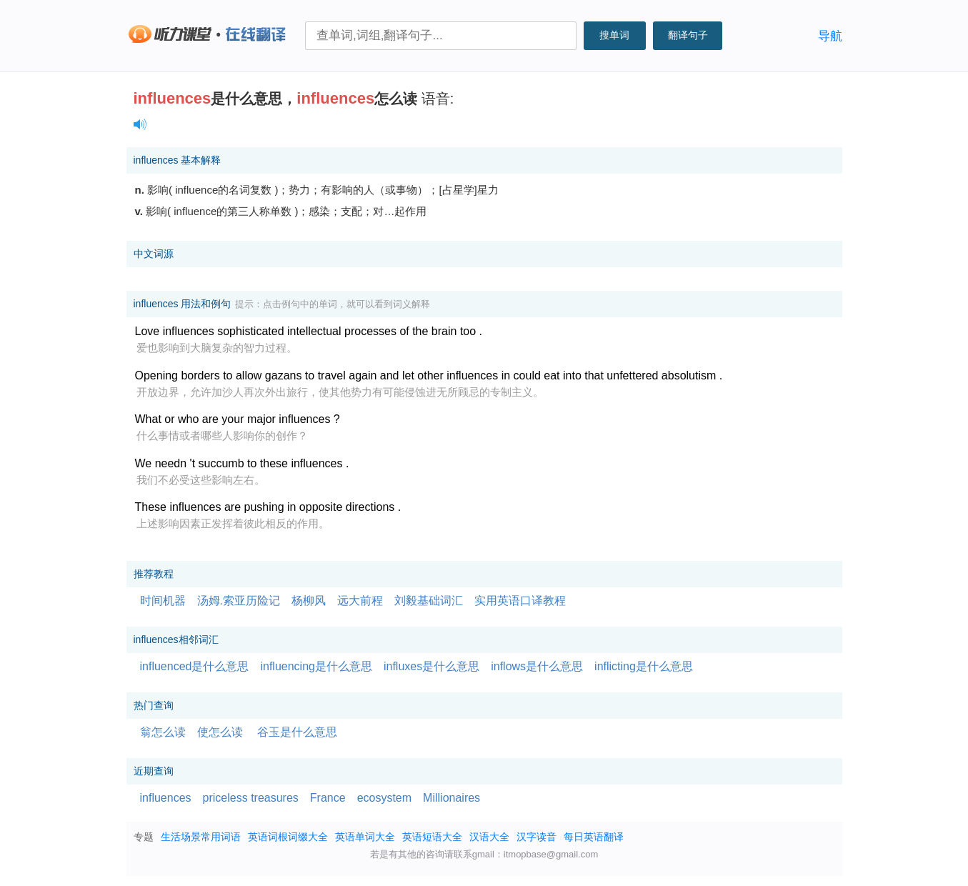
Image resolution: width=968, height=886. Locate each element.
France (328, 798)
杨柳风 (308, 600)
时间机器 (163, 600)
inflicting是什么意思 (643, 666)
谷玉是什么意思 (297, 732)
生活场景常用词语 (201, 836)
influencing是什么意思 (316, 666)
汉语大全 (489, 836)
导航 (830, 36)
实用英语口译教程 (520, 600)
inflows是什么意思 (537, 666)
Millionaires (451, 798)
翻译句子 (688, 35)
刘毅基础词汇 (428, 600)
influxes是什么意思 (431, 666)
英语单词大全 (365, 836)
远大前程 (360, 600)
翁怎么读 (163, 732)
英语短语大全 (432, 836)
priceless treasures (251, 798)
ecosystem (384, 798)
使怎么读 (220, 732)
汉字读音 (537, 836)
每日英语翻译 (594, 836)
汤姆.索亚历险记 (238, 600)
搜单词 (614, 35)
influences (165, 798)
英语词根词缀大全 (288, 836)
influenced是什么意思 (194, 666)
